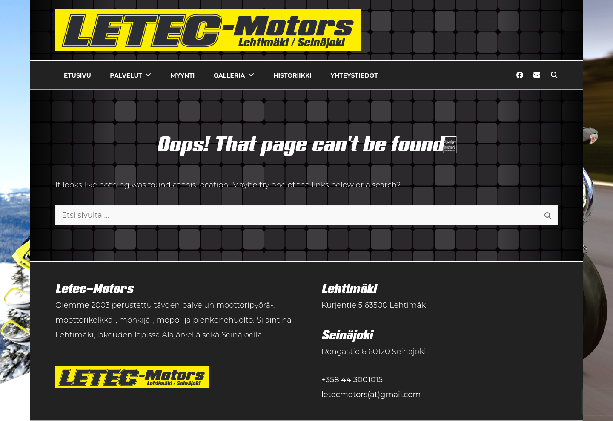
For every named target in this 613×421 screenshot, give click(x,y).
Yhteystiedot (354, 75)
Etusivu (77, 75)
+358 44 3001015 (352, 379)
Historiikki (292, 75)
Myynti (183, 75)
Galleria (229, 75)
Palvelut (126, 75)
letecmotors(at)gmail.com (371, 394)
